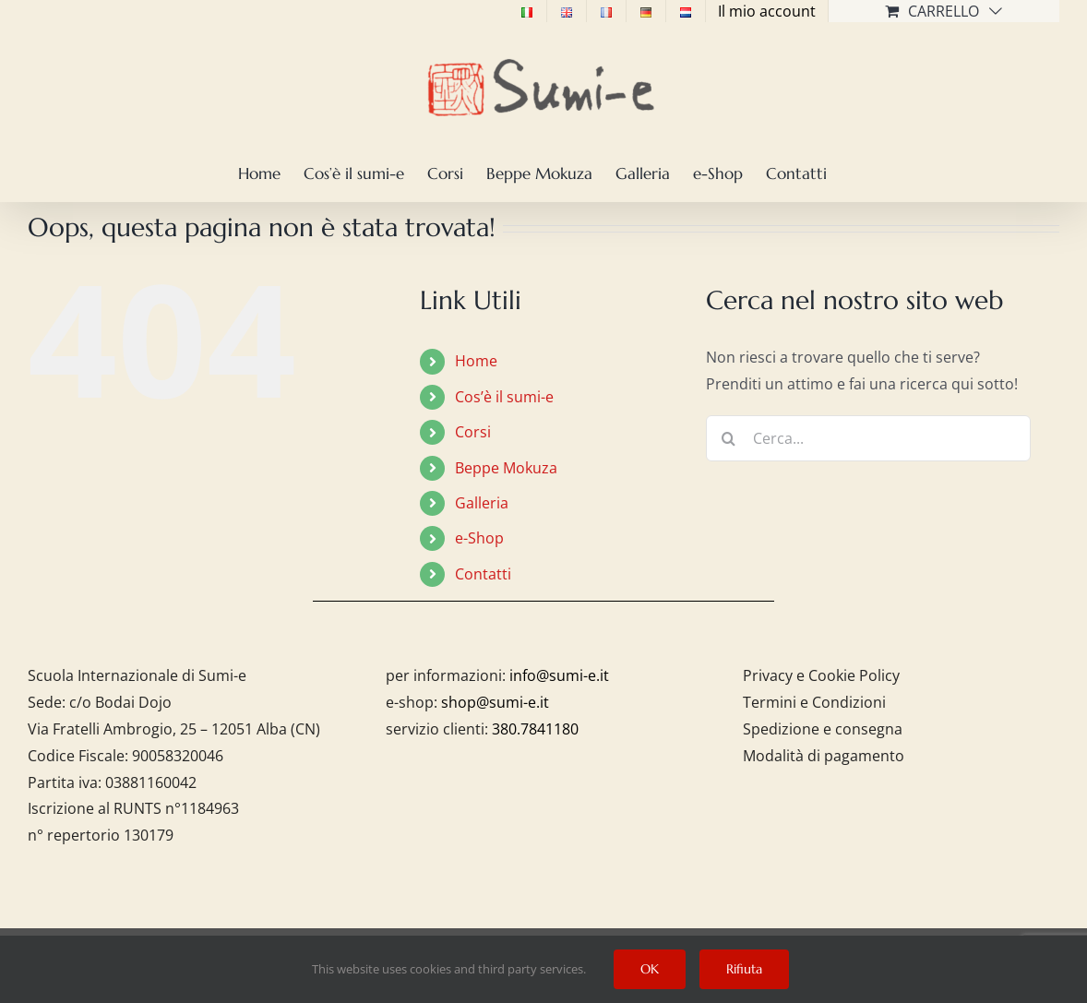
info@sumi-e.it (559, 675)
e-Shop (479, 538)
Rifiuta (744, 969)
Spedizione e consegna (822, 729)
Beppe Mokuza (506, 468)
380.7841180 (535, 729)
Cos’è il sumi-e (504, 397)
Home (476, 361)
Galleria (481, 503)
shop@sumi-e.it (495, 702)
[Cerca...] (869, 438)
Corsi (473, 432)
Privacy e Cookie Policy (821, 675)
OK (649, 969)
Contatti (483, 574)
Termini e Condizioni (814, 702)
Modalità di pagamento (823, 756)
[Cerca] (729, 438)
